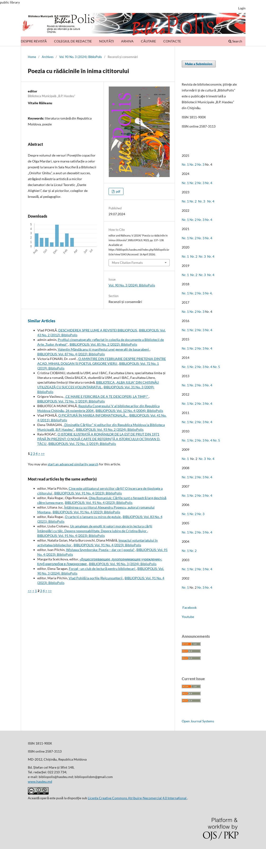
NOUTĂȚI (106, 41)
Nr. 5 (216, 367)
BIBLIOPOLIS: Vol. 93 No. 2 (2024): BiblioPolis (110, 429)
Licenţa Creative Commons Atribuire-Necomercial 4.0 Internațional (137, 798)
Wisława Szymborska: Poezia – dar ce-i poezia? (100, 550)
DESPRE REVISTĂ (34, 41)
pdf (117, 191)
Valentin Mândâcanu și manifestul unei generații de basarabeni (104, 349)
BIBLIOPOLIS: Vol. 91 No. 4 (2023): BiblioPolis (88, 493)
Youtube (188, 617)
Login (241, 8)
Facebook (189, 607)
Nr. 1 (185, 164)
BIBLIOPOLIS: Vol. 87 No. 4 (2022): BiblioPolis (71, 354)
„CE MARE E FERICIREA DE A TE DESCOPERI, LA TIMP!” (106, 396)
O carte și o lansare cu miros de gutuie (93, 517)
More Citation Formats (127, 263)
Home (32, 57)
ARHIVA (127, 41)
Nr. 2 (193, 164)
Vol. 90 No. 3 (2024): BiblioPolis (80, 57)
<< (30, 591)
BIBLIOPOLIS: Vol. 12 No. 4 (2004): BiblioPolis (129, 411)
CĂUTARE (148, 41)
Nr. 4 (208, 183)
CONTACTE (172, 41)
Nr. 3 (200, 164)
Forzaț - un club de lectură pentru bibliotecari (102, 569)
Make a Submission (198, 64)
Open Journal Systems (198, 721)
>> (43, 453)
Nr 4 (208, 293)
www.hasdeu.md (40, 781)
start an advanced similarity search (73, 464)
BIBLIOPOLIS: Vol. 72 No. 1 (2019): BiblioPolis (71, 401)
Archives (48, 57)
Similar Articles (41, 321)
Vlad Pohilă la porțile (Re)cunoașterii (96, 578)
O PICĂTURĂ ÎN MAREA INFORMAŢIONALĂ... (93, 415)
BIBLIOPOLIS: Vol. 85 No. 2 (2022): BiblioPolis (103, 344)
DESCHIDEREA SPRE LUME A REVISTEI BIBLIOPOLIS (98, 330)
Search (235, 41)
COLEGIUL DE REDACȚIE (73, 41)
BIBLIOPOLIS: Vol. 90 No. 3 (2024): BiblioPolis (122, 564)
